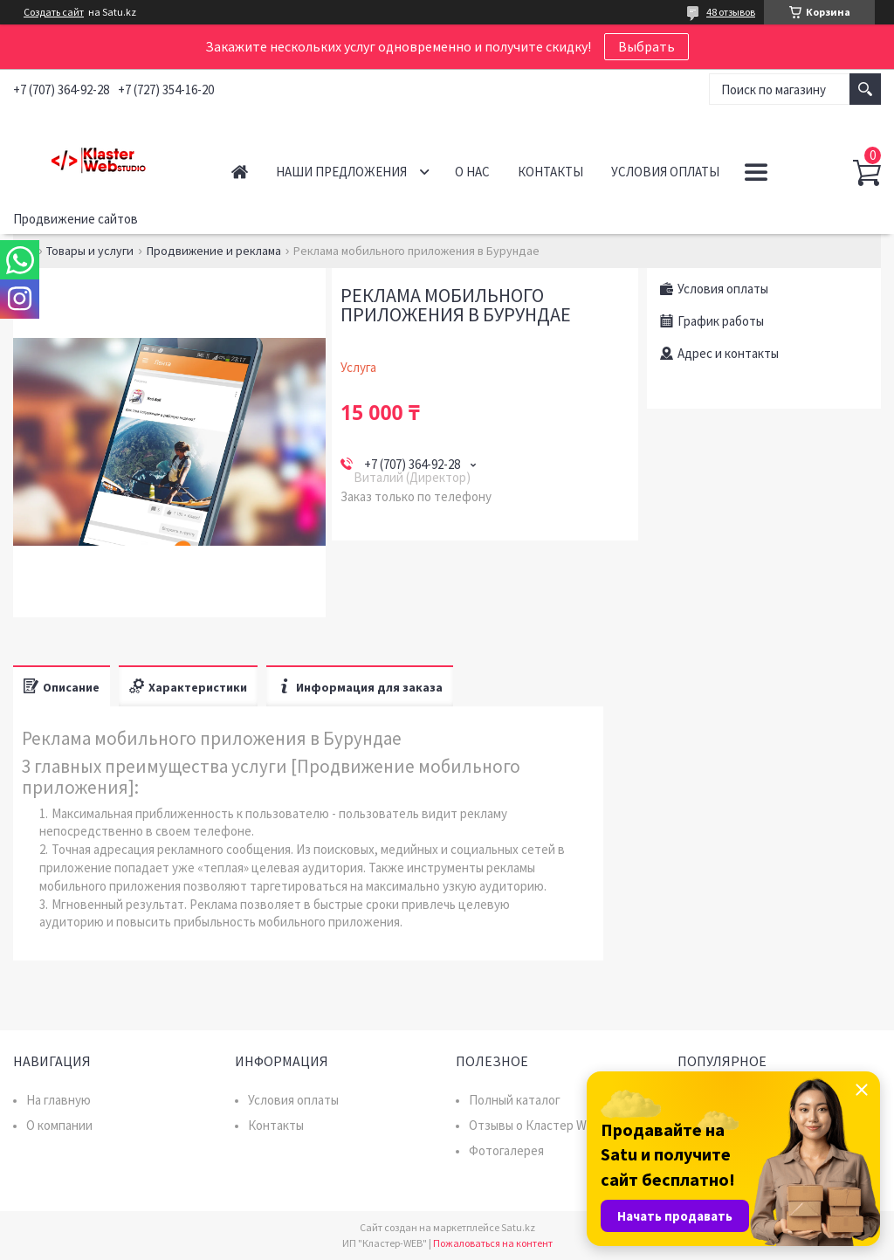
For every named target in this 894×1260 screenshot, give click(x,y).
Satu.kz (518, 1227)
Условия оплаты (665, 171)
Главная (239, 171)
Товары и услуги (90, 250)
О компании (59, 1125)
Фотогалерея (506, 1150)
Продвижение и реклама (214, 250)
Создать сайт (54, 12)
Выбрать (646, 46)
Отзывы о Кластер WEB (535, 1125)
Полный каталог (514, 1099)
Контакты (550, 171)
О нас (472, 171)
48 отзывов (730, 11)
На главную (58, 1099)
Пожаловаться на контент (493, 1243)
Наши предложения (341, 171)
